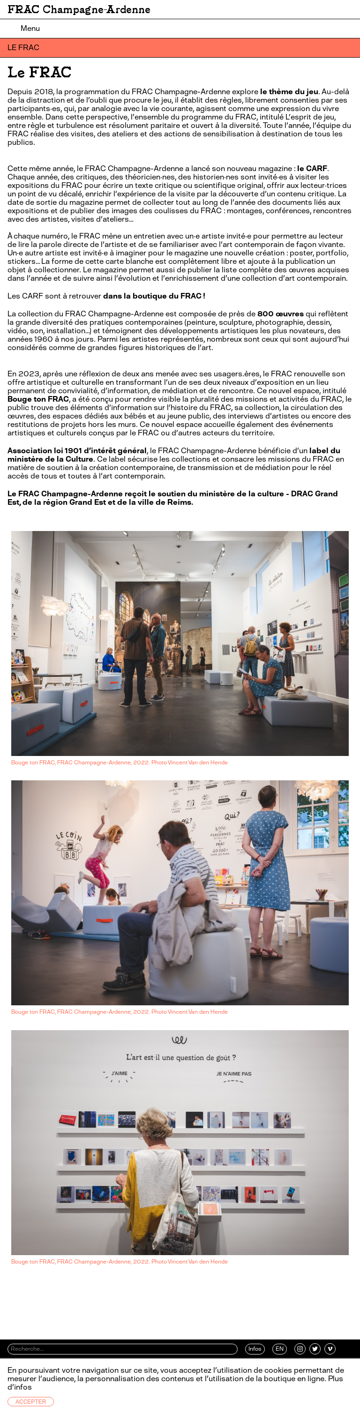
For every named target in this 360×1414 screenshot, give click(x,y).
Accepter (30, 1402)
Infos (255, 1349)
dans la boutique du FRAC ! (154, 296)
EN (280, 1349)
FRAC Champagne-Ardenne (79, 9)
